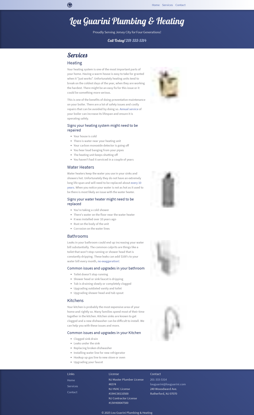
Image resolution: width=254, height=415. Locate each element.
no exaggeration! (108, 261)
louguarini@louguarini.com (168, 384)
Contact (72, 392)
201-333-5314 (136, 40)
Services (72, 386)
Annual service (129, 109)
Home (71, 380)
